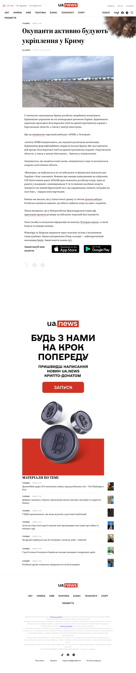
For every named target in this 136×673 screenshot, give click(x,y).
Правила (53, 660)
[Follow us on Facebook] (122, 13)
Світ (7, 12)
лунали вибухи (93, 199)
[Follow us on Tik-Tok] (118, 13)
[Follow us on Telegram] (127, 13)
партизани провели (35, 214)
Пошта (106, 12)
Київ (28, 12)
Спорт (81, 12)
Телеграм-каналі (89, 222)
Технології (67, 12)
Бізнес (53, 12)
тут (70, 240)
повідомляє (38, 134)
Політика (40, 12)
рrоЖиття (10, 18)
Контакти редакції (94, 660)
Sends (40, 240)
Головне (26, 23)
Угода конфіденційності (71, 660)
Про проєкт (39, 660)
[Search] (131, 12)
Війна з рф (36, 23)
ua (115, 12)
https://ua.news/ (56, 617)
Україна (17, 12)
